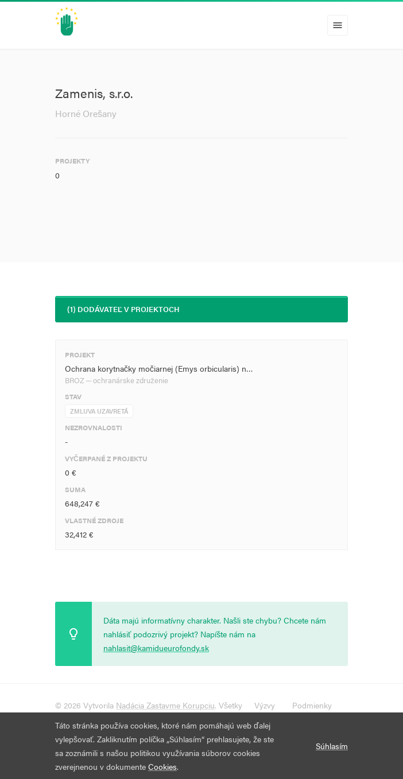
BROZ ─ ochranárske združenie (116, 380)
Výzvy (264, 705)
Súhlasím (332, 745)
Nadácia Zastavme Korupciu (165, 705)
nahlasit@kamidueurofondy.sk (156, 647)
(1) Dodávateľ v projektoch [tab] (123, 308)
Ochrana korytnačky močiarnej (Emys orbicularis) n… (159, 368)
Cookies (162, 766)
